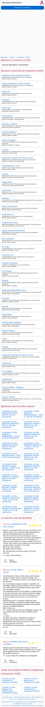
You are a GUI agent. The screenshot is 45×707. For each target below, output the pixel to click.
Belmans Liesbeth (9, 124)
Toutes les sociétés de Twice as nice (17, 158)
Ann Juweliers (8, 238)
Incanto (5, 174)
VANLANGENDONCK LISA (13, 290)
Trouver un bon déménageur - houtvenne (32, 702)
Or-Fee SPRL (16, 570)
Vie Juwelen (7, 371)
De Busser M (7, 214)
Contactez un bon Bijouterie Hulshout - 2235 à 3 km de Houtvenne (32, 424)
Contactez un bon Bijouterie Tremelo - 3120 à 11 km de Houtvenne (32, 509)
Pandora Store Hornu (19, 642)
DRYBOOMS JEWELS (11, 322)
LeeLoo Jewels (8, 397)
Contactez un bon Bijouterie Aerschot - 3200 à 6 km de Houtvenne (10, 446)
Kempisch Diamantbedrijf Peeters (16, 75)
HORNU (8, 644)
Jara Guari (6, 190)
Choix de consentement (29, 699)
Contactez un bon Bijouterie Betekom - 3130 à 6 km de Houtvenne (32, 435)
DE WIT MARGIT (9, 132)
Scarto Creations (9, 140)
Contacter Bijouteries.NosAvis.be (22, 697)
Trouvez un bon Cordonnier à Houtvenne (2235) (31, 689)
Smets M (6, 91)
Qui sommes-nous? (7, 697)
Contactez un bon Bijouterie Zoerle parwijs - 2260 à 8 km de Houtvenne (11, 467)
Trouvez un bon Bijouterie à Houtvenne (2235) (31, 680)
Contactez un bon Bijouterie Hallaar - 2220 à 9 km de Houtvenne (10, 488)
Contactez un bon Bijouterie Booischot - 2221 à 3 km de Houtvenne (11, 424)
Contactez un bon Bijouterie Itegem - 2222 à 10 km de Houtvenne (32, 499)
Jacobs (5, 347)
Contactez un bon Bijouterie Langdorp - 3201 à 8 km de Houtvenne (11, 477)
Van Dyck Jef (7, 255)
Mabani (5, 280)
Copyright (20, 699)
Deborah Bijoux (8, 330)
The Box (5, 298)
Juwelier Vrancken (10, 263)
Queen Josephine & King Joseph (16, 83)
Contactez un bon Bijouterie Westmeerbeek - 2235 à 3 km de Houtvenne (33, 414)
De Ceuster (7, 271)
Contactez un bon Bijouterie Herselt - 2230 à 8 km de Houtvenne (32, 456)
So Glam (5, 247)
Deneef (5, 306)
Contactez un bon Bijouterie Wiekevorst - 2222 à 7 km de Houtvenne (33, 446)
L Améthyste (15, 524)
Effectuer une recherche (22, 7)
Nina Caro (6, 108)
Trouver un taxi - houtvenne (35, 705)
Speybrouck (7, 379)
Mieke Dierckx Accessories (13, 230)
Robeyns (6, 99)
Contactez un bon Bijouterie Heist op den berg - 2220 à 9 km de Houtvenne (32, 488)
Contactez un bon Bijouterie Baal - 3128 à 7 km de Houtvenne (11, 455)
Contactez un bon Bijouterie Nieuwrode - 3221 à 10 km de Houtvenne (11, 499)
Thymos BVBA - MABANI (12, 387)
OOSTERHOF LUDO (11, 166)
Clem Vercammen (9, 206)
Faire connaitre (36, 697)
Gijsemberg (7, 314)
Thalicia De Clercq (10, 222)
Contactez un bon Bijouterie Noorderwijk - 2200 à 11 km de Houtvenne (11, 509)
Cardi (4, 339)
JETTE (6, 572)
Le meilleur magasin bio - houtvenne (22, 703)
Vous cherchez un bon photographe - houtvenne (14, 705)
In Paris (5, 149)
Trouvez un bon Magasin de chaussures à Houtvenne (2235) (9, 690)
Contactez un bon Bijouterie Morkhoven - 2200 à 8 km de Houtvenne (33, 477)
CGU (15, 699)
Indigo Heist (7, 182)
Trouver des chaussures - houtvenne (11, 702)
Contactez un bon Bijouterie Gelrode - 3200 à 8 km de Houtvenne (32, 467)
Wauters (5, 198)
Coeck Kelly (7, 116)
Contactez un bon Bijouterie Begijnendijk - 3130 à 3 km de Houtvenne (11, 435)
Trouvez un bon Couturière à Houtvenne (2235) (9, 680)
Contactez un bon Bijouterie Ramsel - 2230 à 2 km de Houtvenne (10, 414)
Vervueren (6, 363)
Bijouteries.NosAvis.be (12, 3)
